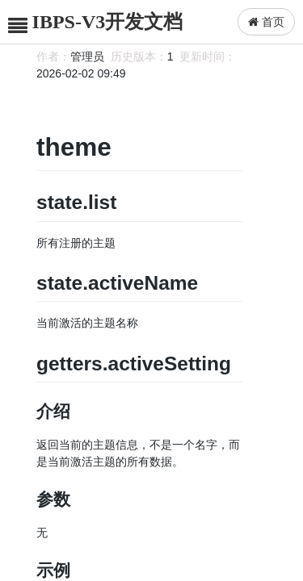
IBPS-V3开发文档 (107, 21)
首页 (266, 21)
